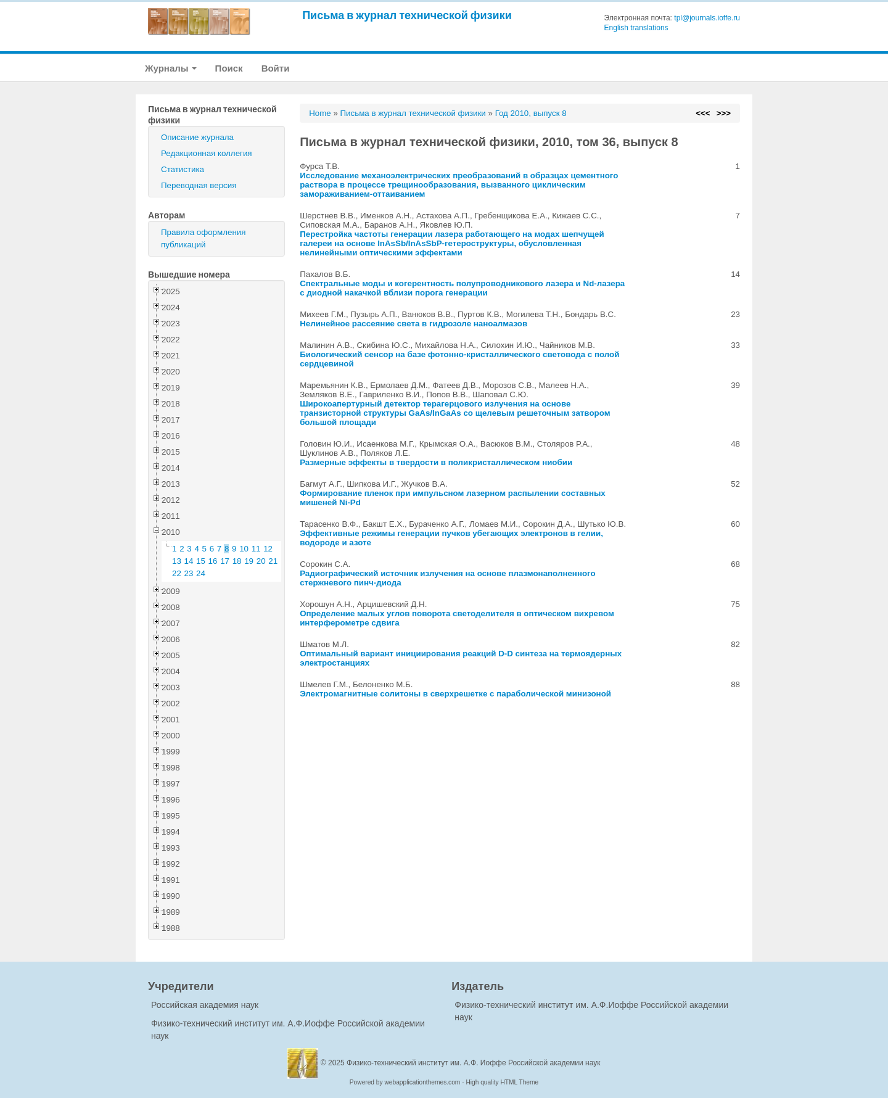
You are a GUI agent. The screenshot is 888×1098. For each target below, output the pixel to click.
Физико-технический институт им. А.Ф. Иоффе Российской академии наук (474, 1063)
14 (189, 561)
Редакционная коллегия (206, 153)
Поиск (229, 68)
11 (256, 548)
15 (200, 561)
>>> (724, 113)
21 (273, 561)
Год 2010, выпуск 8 (531, 113)
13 (176, 561)
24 (200, 573)
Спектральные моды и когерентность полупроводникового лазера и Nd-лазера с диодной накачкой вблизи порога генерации (462, 288)
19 (248, 561)
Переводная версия (198, 185)
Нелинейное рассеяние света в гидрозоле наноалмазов (413, 323)
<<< (703, 113)
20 (261, 561)
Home (320, 113)
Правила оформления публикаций (203, 238)
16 (213, 561)
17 (224, 561)
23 (189, 573)
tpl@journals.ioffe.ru (707, 18)
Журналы (171, 68)
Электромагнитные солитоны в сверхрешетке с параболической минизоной (455, 693)
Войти (275, 68)
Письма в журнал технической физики (407, 15)
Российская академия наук (204, 1005)
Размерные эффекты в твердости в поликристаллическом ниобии (436, 462)
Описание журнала (197, 137)
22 (176, 573)
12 (268, 548)
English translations (636, 27)
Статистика (182, 169)
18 (237, 561)
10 (244, 548)
